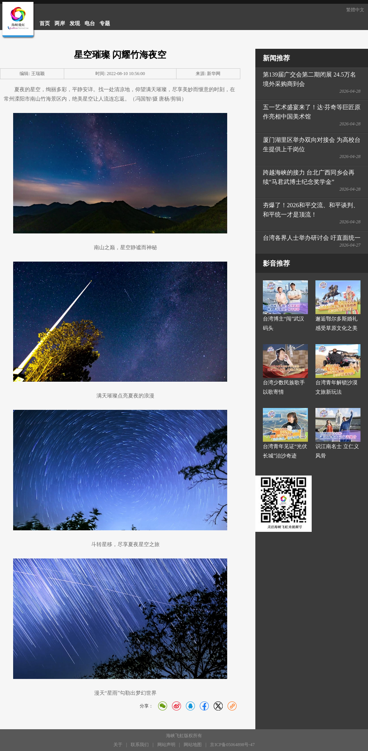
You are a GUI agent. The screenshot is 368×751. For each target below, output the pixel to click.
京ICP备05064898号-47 (232, 744)
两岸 (59, 23)
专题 (105, 23)
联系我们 (140, 744)
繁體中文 (355, 9)
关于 (117, 744)
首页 (44, 23)
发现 (74, 23)
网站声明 (166, 744)
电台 (89, 23)
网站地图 (193, 744)
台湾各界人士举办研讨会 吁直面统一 (311, 238)
